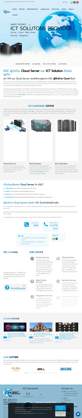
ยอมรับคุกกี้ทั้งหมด (60, 408)
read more (7, 340)
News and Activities (49, 64)
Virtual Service (9, 163)
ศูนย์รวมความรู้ (45, 9)
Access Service (42, 257)
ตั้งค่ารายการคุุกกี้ (60, 414)
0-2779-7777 (71, 398)
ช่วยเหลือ (14, 15)
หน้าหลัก (14, 9)
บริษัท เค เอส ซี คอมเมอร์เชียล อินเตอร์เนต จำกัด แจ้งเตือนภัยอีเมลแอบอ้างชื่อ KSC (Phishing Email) (17, 335)
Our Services (36, 64)
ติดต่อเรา (64, 9)
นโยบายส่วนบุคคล (40, 413)
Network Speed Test (46, 402)
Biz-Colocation (61, 163)
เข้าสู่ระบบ (71, 9)
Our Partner (62, 64)
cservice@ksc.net (27, 238)
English (65, 2)
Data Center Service (41, 281)
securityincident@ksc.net (29, 242)
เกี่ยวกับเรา (22, 9)
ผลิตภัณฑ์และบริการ (32, 9)
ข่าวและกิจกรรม (55, 9)
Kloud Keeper (35, 163)
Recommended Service (23, 64)
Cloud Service (68, 257)
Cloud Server (23, 84)
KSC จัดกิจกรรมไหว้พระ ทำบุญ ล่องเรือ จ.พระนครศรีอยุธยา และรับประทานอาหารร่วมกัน (42, 334)
